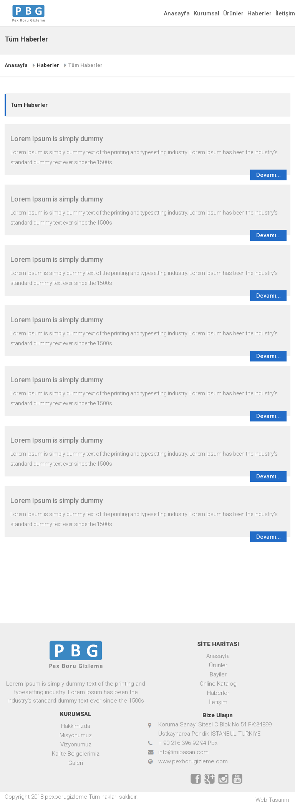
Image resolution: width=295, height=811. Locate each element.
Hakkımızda (75, 726)
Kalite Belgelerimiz (75, 753)
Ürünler (233, 13)
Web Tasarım (272, 799)
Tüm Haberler (85, 65)
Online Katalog (218, 683)
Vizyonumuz (75, 744)
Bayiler (218, 674)
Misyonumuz (76, 735)
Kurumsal (206, 13)
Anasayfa (177, 13)
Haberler (259, 13)
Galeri (75, 762)
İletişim (285, 13)
